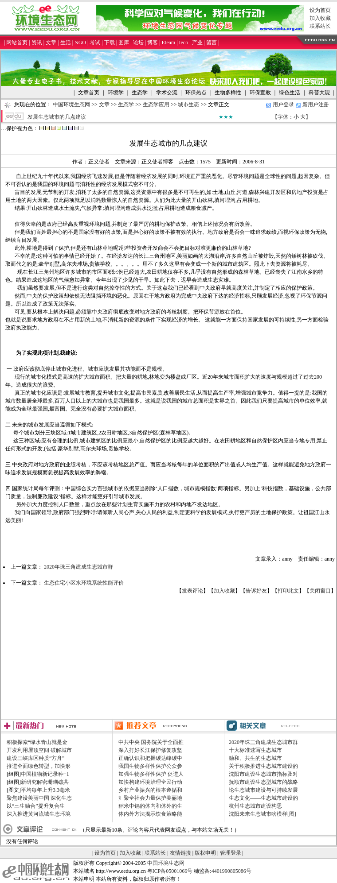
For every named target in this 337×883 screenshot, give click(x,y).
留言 (211, 42)
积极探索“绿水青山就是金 (37, 742)
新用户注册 (315, 104)
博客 (152, 42)
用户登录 (283, 104)
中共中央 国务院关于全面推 (151, 742)
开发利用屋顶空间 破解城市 (39, 750)
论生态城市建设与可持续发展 (263, 790)
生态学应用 (156, 104)
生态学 (126, 104)
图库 (123, 42)
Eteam (168, 42)
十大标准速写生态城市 (255, 750)
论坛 (138, 42)
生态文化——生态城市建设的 (263, 798)
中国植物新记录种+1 (45, 774)
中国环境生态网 (71, 104)
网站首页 (16, 42)
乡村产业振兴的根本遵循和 (150, 790)
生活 (65, 42)
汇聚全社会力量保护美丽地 (150, 798)
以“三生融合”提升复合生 (36, 806)
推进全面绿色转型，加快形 (39, 766)
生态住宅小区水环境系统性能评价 (84, 583)
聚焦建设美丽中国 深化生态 (39, 798)
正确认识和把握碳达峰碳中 (150, 758)
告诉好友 (256, 591)
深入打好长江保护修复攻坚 (150, 750)
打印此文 (288, 591)
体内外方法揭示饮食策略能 (150, 814)
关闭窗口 (320, 591)
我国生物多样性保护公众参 (150, 766)
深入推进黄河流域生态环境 (39, 814)
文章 (51, 42)
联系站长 (320, 26)
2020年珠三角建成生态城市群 (78, 567)
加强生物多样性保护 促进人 (151, 774)
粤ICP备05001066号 (170, 871)
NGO (80, 42)
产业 (197, 42)
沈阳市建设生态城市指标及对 (263, 774)
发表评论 (192, 591)
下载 (109, 42)
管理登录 (230, 853)
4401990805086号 (231, 871)
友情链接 (180, 853)
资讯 (36, 42)
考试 (95, 42)
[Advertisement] (168, 657)
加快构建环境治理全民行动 (150, 782)
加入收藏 (320, 18)
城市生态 (188, 104)
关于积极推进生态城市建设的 (263, 766)
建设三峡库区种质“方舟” (36, 758)
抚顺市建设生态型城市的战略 (263, 782)
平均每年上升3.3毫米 (45, 790)
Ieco (183, 42)
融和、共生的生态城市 (255, 758)
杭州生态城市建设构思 (255, 806)
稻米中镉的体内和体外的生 (150, 806)
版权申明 (205, 853)
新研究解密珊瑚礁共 (45, 782)
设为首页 (320, 10)
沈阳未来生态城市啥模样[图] (262, 814)
